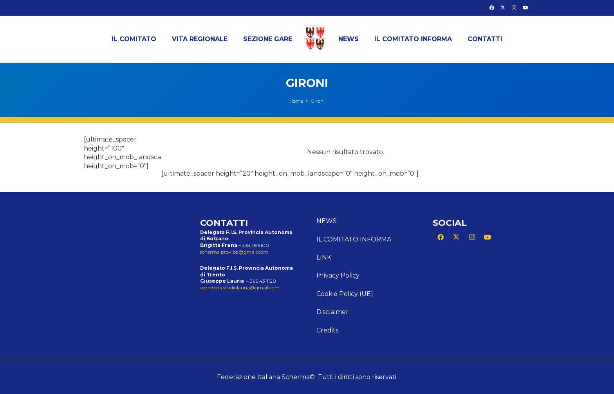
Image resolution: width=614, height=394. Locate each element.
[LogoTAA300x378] (315, 39)
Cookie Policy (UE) (344, 294)
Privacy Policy (337, 275)
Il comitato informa (353, 239)
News (326, 221)
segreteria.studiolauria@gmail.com (240, 288)
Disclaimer (332, 312)
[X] (502, 8)
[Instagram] (514, 8)
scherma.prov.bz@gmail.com (234, 252)
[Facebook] (492, 8)
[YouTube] (525, 8)
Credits (327, 330)
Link (323, 257)
